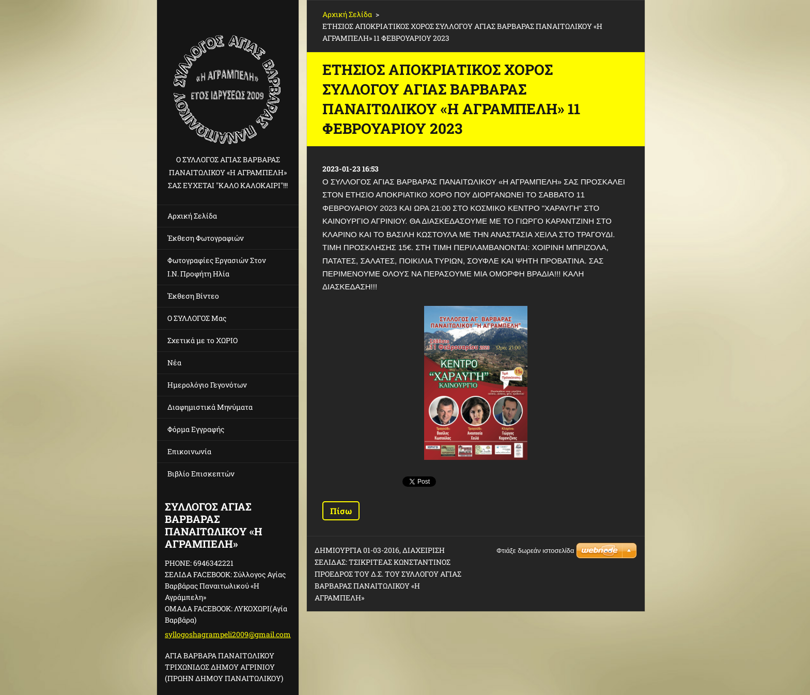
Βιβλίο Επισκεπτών (201, 473)
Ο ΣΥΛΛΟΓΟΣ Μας (196, 318)
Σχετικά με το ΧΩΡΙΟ (202, 340)
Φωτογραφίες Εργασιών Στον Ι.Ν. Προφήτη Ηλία (216, 267)
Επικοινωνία (189, 451)
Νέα (174, 362)
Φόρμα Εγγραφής (195, 429)
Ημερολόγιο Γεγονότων (207, 385)
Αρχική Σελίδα (192, 216)
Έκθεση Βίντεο (193, 296)
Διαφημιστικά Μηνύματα (210, 407)
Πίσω (341, 510)
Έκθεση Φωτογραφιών (205, 238)
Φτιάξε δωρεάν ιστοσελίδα (535, 550)
